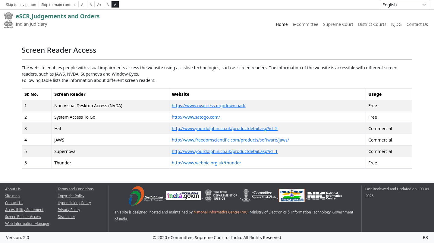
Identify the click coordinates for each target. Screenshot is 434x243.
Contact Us (417, 24)
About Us (12, 189)
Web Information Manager (27, 223)
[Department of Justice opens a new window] (222, 196)
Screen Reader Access (23, 216)
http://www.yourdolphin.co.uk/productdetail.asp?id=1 (225, 151)
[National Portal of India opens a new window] (184, 196)
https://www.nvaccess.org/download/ (209, 105)
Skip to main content (58, 4)
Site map (12, 195)
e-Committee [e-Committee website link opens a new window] (305, 24)
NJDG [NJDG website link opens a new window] (396, 24)
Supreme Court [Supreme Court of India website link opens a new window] (338, 24)
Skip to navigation (21, 4)
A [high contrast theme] (115, 4)
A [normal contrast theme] (108, 4)
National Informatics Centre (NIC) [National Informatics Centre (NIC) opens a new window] (221, 212)
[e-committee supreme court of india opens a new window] (259, 196)
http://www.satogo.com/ (196, 117)
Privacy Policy (69, 209)
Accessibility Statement (24, 209)
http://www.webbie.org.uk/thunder (206, 163)
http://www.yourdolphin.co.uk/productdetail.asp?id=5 (225, 128)
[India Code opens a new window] (292, 196)
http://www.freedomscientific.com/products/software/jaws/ (230, 140)
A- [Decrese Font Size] (82, 4)
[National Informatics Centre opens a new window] (325, 196)
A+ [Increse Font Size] (99, 4)
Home (282, 24)
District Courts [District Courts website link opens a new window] (372, 24)
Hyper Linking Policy (74, 202)
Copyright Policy (71, 195)
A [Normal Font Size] (91, 4)
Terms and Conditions (76, 189)
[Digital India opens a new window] (146, 196)
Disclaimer (66, 216)
